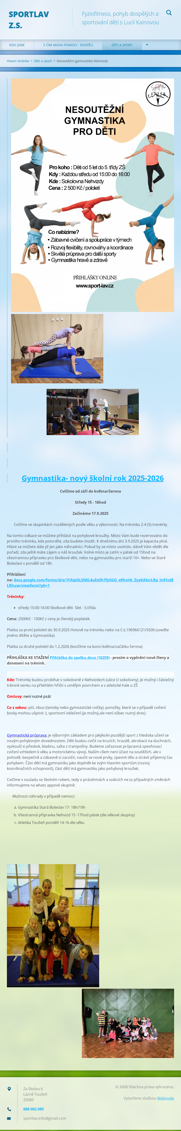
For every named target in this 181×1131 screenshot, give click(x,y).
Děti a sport (122, 46)
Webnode (165, 1099)
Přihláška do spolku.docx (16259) (80, 658)
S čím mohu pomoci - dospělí (68, 46)
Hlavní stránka (18, 62)
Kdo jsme (17, 46)
